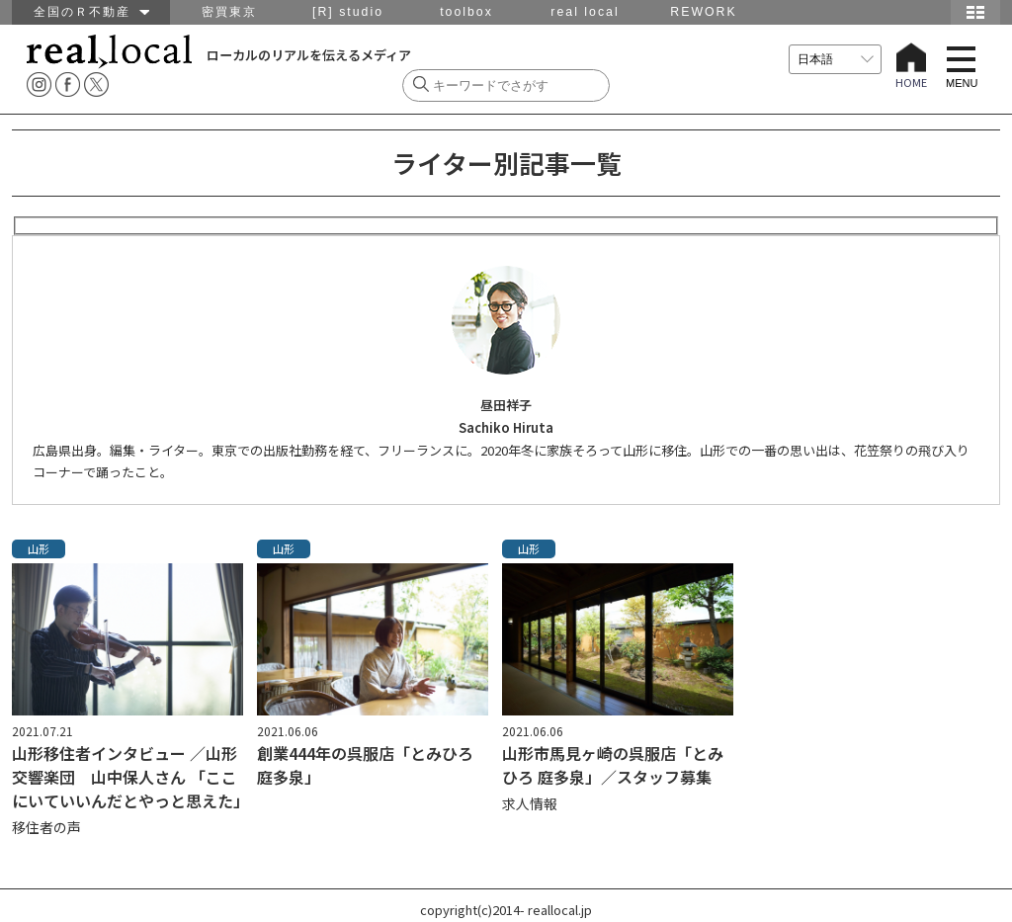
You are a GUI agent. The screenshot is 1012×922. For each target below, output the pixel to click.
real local (584, 12)
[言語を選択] (835, 59)
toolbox (466, 12)
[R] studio (347, 12)
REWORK (703, 12)
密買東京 (229, 12)
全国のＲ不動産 (91, 12)
